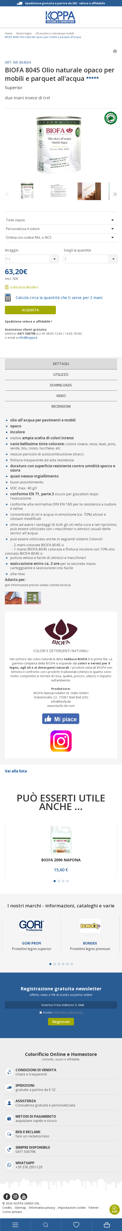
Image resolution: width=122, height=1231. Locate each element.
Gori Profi (31, 943)
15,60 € (61, 870)
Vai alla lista (16, 771)
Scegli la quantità (77, 250)
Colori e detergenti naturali (60, 650)
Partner (93, 1208)
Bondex (90, 943)
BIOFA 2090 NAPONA (61, 860)
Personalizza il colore (23, 228)
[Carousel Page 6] (72, 964)
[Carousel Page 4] (67, 881)
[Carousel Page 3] (63, 881)
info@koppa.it (27, 337)
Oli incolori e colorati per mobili (54, 33)
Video (61, 395)
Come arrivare (12, 1212)
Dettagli (61, 363)
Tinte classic (15, 220)
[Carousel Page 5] (67, 964)
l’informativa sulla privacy (68, 1012)
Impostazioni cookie (72, 1208)
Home (8, 33)
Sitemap (20, 1208)
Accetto (63, 1012)
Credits (7, 1208)
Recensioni (61, 406)
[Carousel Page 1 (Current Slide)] (55, 881)
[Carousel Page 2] (59, 881)
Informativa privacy (42, 1208)
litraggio (11, 250)
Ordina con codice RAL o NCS (28, 237)
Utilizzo (60, 374)
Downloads (61, 385)
